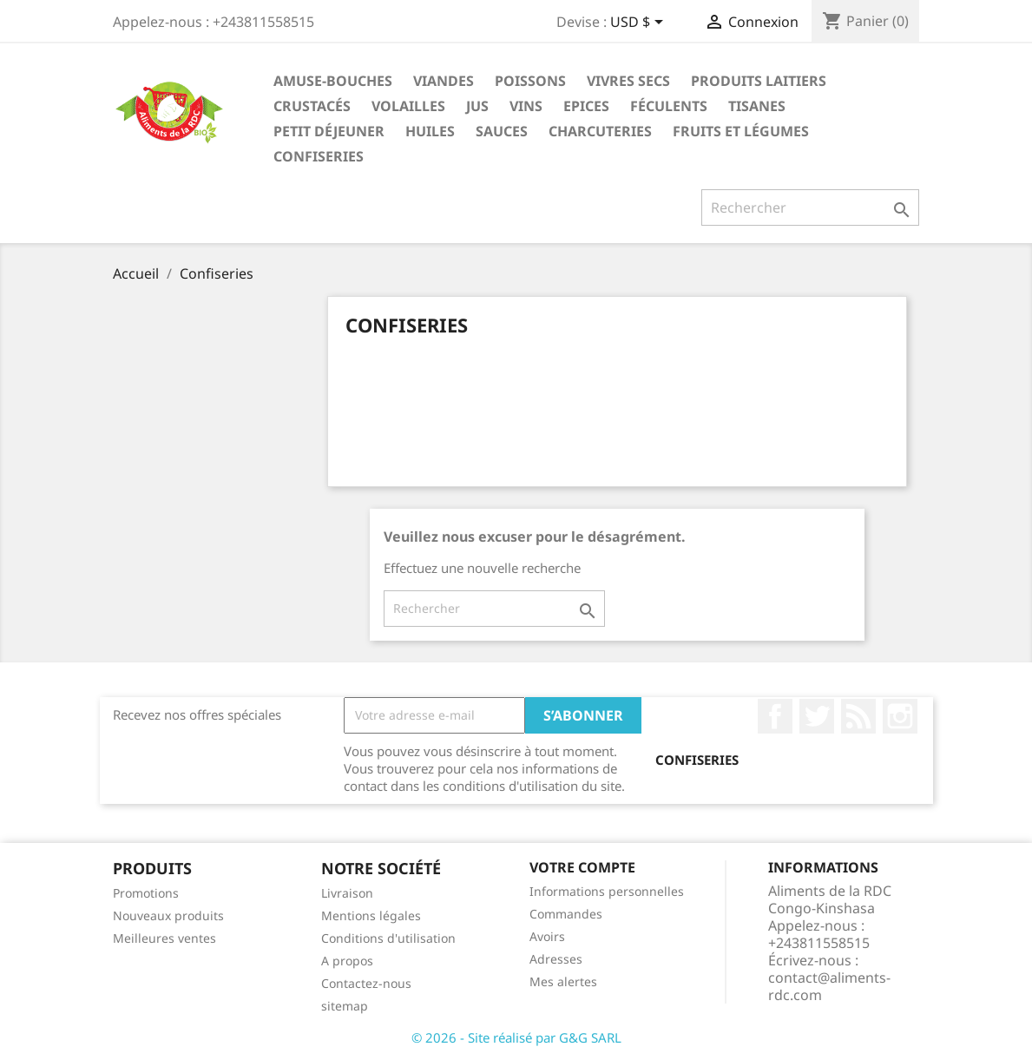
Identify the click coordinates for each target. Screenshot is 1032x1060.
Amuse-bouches (332, 80)
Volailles (408, 105)
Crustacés (312, 105)
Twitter (816, 716)
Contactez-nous (366, 983)
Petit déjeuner (329, 131)
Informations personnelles (606, 891)
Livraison (347, 893)
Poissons (530, 80)
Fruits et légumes (741, 131)
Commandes (565, 913)
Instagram (900, 716)
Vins (525, 105)
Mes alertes (563, 981)
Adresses (555, 959)
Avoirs (547, 936)
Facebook (775, 716)
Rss (858, 716)
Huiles (430, 131)
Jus (477, 105)
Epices (586, 105)
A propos (347, 960)
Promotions (146, 893)
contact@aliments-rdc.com (829, 986)
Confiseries (318, 156)
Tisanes (757, 105)
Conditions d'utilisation (388, 938)
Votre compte (582, 867)
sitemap (344, 1005)
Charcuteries (600, 131)
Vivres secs (628, 80)
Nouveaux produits (168, 915)
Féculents (668, 105)
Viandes (443, 80)
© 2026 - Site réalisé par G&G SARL (516, 1037)
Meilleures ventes (164, 938)
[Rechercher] (810, 207)
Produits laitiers (758, 80)
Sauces (502, 131)
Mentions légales (371, 915)
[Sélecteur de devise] (639, 23)
